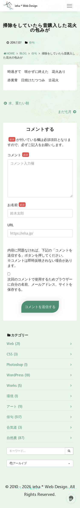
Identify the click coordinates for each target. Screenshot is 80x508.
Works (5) (14, 385)
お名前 (16, 204)
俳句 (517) (14, 417)
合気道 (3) (14, 427)
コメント (18, 154)
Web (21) (13, 343)
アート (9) (15, 406)
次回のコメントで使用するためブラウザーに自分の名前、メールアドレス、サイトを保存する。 (39, 284)
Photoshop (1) (17, 364)
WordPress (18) (18, 375)
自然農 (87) (16, 437)
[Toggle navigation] (69, 6)
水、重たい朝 (16, 103)
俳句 (32, 42)
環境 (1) (12, 396)
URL (10, 225)
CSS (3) (12, 354)
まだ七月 (67, 111)
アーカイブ (18, 463)
